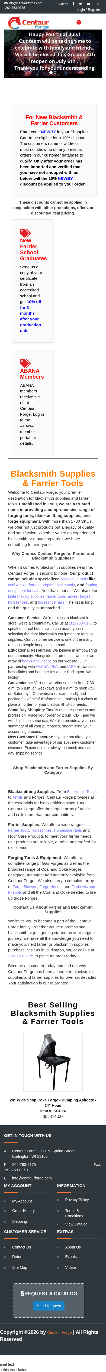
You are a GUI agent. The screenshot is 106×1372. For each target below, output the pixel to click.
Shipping (19, 1221)
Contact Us (21, 1247)
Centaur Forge (59, 1332)
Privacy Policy (77, 1200)
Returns (18, 1256)
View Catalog (76, 1224)
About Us (73, 1247)
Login (81, 10)
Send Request (49, 1306)
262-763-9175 (24, 1164)
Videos (63, 4)
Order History (23, 1210)
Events (71, 1256)
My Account (22, 1201)
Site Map (19, 1267)
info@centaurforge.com (23, 3)
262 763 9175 (14, 8)
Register (94, 10)
